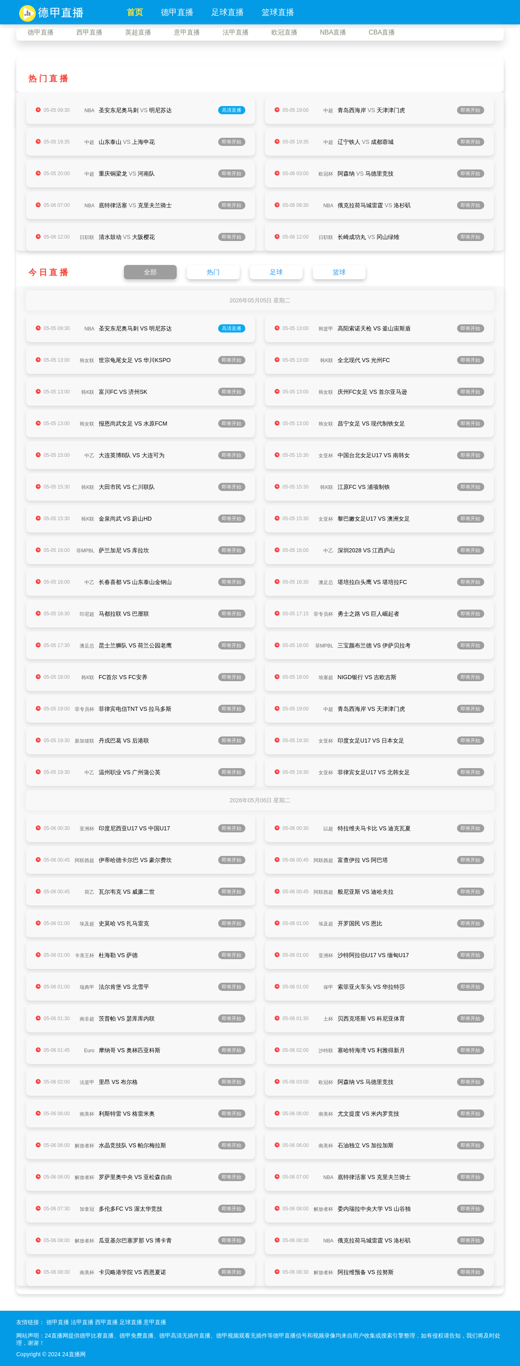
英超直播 (138, 32)
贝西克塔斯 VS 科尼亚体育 (371, 1018)
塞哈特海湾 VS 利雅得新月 (371, 1050)
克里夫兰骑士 (155, 205)
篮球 (339, 272)
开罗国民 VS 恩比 (360, 923)
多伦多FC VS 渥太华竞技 (130, 1208)
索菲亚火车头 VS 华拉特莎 (371, 987)
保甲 (328, 987)
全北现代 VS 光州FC (364, 360)
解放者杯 (84, 1146)
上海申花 (143, 142)
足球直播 (227, 12)
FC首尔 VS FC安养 (123, 677)
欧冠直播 (284, 32)
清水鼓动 (110, 237)
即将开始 (470, 110)
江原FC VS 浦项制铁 (364, 487)
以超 (328, 829)
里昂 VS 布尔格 (118, 1082)
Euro (89, 1050)
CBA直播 (382, 32)
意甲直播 (187, 32)
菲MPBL (85, 551)
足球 (276, 272)
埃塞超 (325, 677)
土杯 (328, 1019)
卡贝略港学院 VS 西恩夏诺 (132, 1272)
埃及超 (87, 924)
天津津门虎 (391, 110)
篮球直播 (278, 12)
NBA (89, 110)
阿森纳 (346, 173)
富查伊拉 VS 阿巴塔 (363, 860)
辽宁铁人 (349, 142)
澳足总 (325, 582)
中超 (328, 110)
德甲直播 (177, 12)
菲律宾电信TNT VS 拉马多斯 (135, 709)
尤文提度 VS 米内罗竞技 (368, 1113)
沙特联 (325, 1050)
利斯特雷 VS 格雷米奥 (127, 1113)
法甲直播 (236, 32)
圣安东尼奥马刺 (119, 110)
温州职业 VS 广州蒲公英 (129, 772)
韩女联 (87, 360)
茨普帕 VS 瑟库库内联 (127, 1018)
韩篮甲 (325, 329)
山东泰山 (110, 142)
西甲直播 (89, 32)
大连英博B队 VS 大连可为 (132, 455)
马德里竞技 (379, 173)
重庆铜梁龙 (113, 173)
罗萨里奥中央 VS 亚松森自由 (135, 1177)
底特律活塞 (113, 205)
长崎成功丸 (352, 237)
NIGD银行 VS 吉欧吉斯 (367, 677)
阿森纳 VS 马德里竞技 (366, 1082)
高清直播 (231, 110)
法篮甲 (87, 1082)
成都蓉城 (382, 142)
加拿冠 (87, 1209)
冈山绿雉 (388, 237)
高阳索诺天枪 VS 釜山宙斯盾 (374, 328)
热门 (213, 272)
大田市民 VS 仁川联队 (127, 487)
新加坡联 (84, 741)
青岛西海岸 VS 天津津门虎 (371, 709)
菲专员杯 (323, 614)
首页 (135, 12)
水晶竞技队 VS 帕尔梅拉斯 (132, 1145)
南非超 (87, 1019)
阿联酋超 (84, 860)
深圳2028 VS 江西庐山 (366, 550)
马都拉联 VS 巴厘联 (124, 613)
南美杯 (87, 1114)
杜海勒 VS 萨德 (118, 955)
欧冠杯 (325, 174)
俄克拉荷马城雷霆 (360, 205)
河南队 (146, 173)
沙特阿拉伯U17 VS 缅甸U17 (373, 955)
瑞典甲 (87, 987)
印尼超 (87, 614)
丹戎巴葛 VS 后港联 (124, 740)
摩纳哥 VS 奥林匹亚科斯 (129, 1050)
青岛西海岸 (352, 110)
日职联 (87, 237)
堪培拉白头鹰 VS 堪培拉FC (372, 582)
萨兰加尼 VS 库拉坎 (124, 550)
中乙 (89, 455)
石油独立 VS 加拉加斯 (366, 1145)
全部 (150, 272)
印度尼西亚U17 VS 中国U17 (134, 828)
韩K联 (326, 360)
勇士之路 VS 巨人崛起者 (368, 613)
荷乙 (89, 892)
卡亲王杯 (84, 955)
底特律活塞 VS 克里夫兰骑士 (374, 1177)
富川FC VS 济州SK (123, 392)
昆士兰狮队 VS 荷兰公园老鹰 (135, 645)
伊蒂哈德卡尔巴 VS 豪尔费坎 (135, 860)
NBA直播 (333, 32)
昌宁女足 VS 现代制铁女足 (371, 423)
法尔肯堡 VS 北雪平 (124, 987)
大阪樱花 (143, 237)
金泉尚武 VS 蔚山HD (125, 518)
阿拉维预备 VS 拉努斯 (366, 1272)
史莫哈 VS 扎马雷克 (124, 923)
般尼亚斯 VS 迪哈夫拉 (366, 891)
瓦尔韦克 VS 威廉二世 (127, 891)
